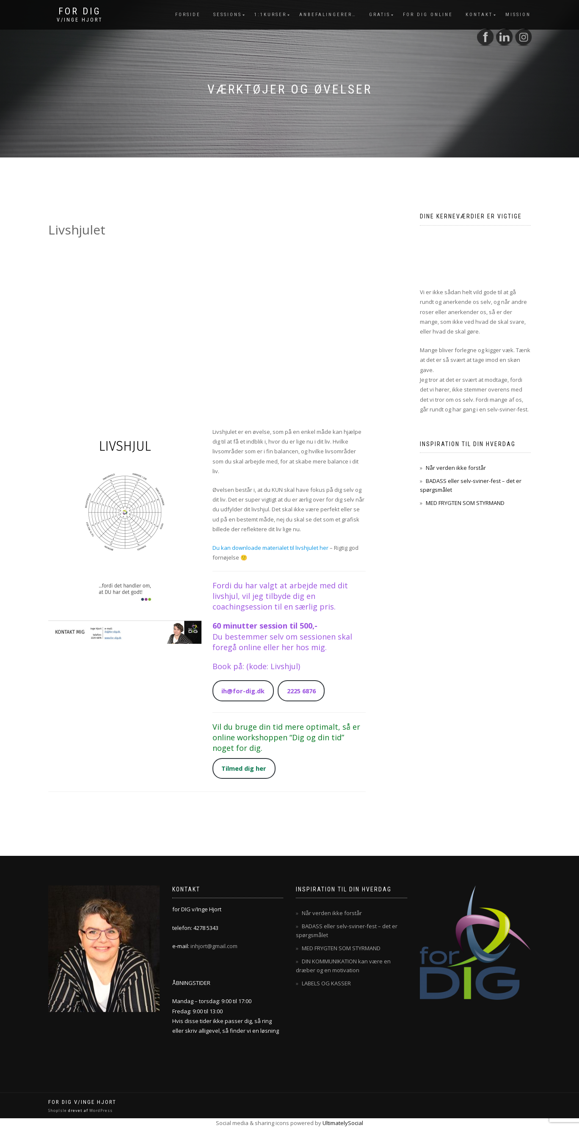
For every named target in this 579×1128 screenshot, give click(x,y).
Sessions (227, 14)
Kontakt (479, 14)
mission (518, 14)
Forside (188, 14)
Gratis (379, 14)
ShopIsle (58, 1110)
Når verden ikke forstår (456, 468)
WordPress (100, 1110)
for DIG (79, 11)
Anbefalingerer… (327, 14)
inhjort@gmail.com (213, 946)
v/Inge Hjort (80, 20)
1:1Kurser (270, 14)
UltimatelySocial (343, 1123)
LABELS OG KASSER (326, 983)
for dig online (428, 14)
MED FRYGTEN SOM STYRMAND (465, 503)
